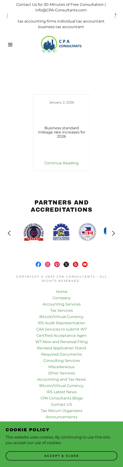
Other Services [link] (61, 373)
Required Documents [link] (61, 354)
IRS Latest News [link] (62, 392)
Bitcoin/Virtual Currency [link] (61, 317)
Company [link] (62, 298)
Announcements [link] (61, 417)
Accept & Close (61, 456)
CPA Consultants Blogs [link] (61, 398)
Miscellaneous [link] (61, 367)
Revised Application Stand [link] (61, 348)
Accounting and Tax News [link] (61, 379)
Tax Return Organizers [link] (61, 411)
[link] (61, 44)
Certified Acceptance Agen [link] (62, 335)
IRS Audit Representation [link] (61, 323)
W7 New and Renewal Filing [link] (61, 342)
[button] (9, 44)
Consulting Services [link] (61, 360)
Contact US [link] (61, 404)
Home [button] (61, 291)
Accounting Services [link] (62, 304)
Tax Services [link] (61, 310)
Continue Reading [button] (61, 163)
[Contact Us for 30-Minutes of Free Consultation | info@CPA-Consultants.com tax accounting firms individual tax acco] (61, 16)
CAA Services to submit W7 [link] (61, 329)
